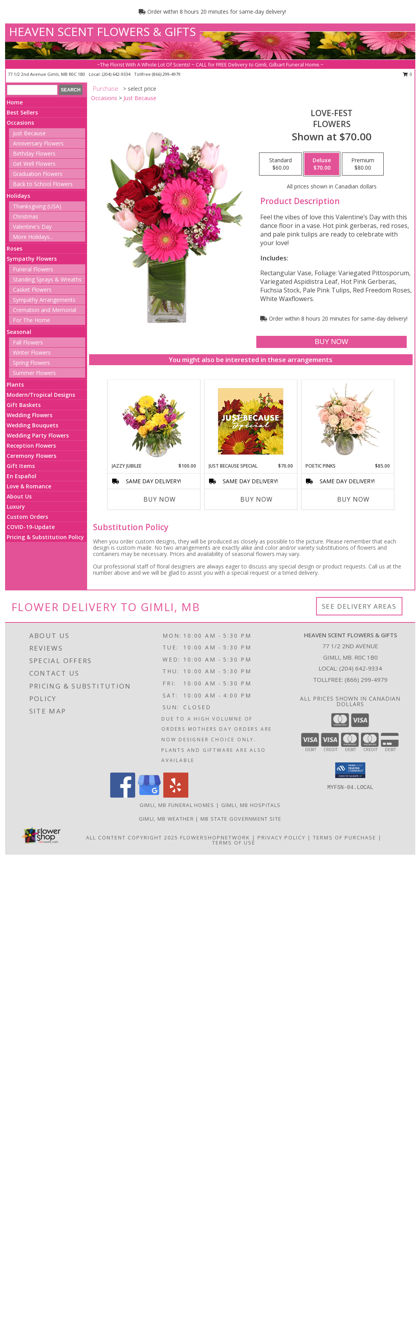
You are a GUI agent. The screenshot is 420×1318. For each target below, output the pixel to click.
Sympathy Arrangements (44, 299)
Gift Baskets (24, 405)
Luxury (16, 506)
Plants (15, 384)
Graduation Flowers (38, 174)
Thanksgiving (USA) (37, 206)
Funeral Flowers (33, 269)
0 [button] (408, 74)
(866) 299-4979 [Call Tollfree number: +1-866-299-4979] (366, 679)
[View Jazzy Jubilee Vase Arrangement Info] (153, 421)
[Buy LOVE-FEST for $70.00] (331, 342)
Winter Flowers (32, 352)
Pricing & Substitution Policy (45, 537)
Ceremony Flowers (31, 455)
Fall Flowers (28, 342)
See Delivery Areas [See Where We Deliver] (359, 606)
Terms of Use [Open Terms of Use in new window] (234, 842)
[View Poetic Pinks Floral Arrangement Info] (347, 421)
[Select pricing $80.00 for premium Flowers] (362, 164)
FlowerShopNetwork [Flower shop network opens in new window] (215, 837)
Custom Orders (27, 516)
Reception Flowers (31, 445)
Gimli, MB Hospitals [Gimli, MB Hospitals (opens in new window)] (251, 805)
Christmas (25, 216)
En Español (21, 476)
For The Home (31, 320)
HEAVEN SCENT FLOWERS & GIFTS (102, 31)
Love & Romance (29, 486)
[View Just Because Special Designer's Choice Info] (250, 421)
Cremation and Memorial (44, 310)
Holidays (18, 195)
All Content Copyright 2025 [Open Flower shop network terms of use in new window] (132, 837)
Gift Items (21, 466)
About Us (19, 496)
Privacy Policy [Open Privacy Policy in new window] (281, 837)
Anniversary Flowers (38, 143)
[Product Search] (32, 90)
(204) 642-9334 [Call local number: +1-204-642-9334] (117, 74)
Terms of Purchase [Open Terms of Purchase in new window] (344, 837)
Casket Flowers (32, 289)
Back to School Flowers (43, 184)
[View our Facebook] (122, 795)
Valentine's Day (32, 226)
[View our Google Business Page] (149, 795)
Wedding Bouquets (32, 425)
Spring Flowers (31, 362)
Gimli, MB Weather (166, 818)
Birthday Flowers (34, 153)
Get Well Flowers (34, 163)
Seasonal (19, 331)
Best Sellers (22, 112)
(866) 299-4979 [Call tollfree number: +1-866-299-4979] (166, 74)
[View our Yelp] (175, 795)
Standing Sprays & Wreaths (47, 279)
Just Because (29, 133)
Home (15, 102)
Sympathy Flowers (32, 258)
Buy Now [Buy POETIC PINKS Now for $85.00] (353, 499)
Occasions (20, 122)
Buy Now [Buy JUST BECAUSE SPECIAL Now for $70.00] (256, 499)
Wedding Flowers (29, 415)
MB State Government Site (240, 818)
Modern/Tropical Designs (41, 394)
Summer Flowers (34, 373)
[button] (350, 770)
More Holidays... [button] (33, 236)
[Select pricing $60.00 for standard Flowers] (280, 164)
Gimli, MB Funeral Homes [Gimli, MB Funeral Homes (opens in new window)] (176, 805)
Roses (14, 248)
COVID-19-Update (31, 527)
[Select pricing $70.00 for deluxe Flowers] (321, 164)
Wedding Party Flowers (38, 435)
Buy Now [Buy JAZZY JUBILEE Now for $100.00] (159, 499)
